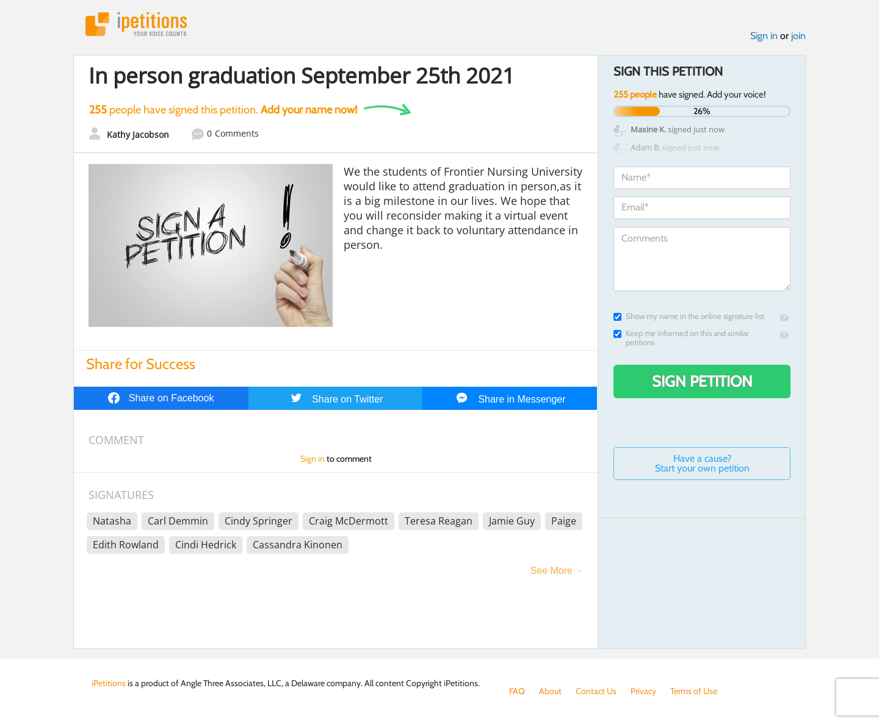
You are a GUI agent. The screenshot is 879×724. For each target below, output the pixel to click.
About (550, 691)
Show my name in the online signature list (688, 316)
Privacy (643, 691)
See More (551, 570)
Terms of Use (693, 691)
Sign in (764, 35)
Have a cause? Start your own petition (702, 463)
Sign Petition (702, 381)
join (798, 35)
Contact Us (596, 691)
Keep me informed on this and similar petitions (681, 338)
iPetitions (136, 24)
